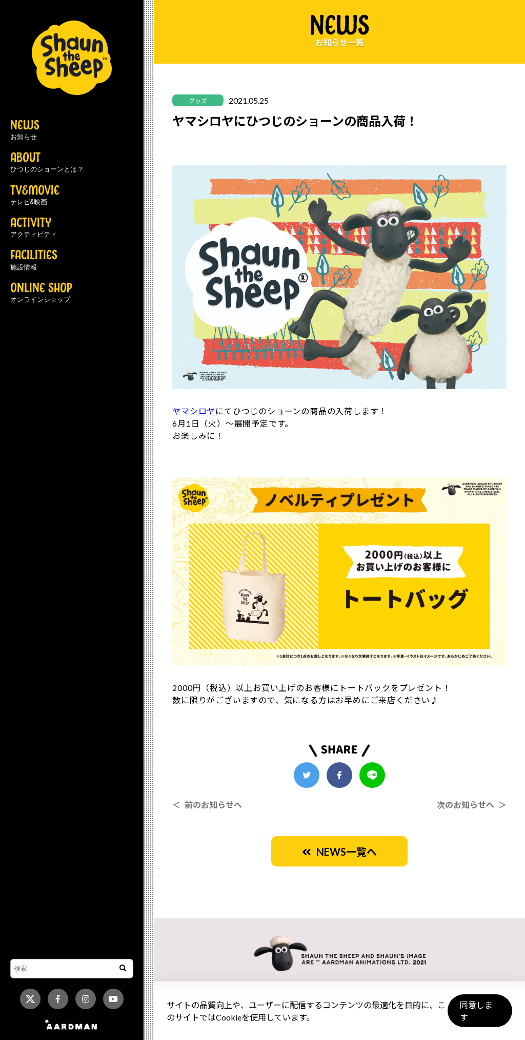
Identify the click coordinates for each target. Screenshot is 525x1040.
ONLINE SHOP (41, 293)
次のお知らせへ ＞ (472, 805)
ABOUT (47, 162)
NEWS (24, 130)
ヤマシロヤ (193, 411)
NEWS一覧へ (339, 851)
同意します (479, 1015)
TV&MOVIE (34, 195)
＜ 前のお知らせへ (207, 805)
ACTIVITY (33, 228)
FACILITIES (33, 260)
